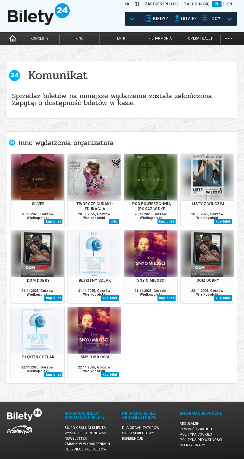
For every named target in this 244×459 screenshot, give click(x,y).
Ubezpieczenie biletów (85, 449)
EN (229, 4)
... (228, 38)
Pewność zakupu (196, 429)
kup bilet (53, 221)
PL (217, 4)
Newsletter (76, 439)
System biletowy (138, 433)
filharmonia (160, 38)
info (114, 221)
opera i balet (200, 38)
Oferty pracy (192, 445)
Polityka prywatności (201, 440)
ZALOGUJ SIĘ (196, 4)
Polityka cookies (196, 434)
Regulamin (190, 424)
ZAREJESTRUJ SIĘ (162, 4)
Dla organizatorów (140, 428)
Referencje (132, 439)
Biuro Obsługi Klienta (85, 428)
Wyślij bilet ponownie (86, 433)
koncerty (39, 38)
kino (79, 38)
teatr (120, 38)
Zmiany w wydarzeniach (87, 444)
